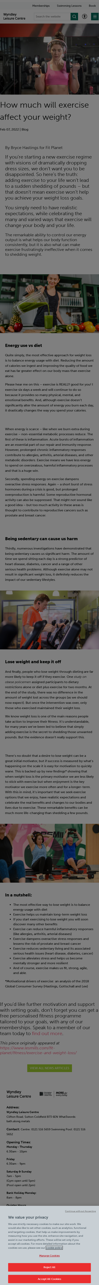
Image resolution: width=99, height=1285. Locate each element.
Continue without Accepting (80, 1213)
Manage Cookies (49, 1258)
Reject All (49, 1269)
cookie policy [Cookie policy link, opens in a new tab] (54, 1250)
